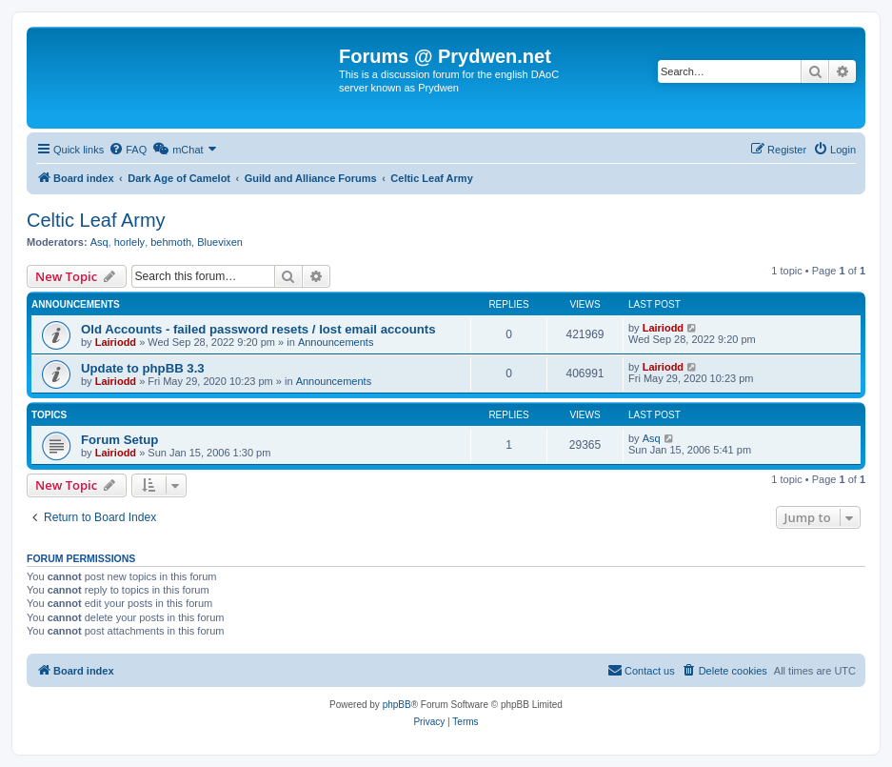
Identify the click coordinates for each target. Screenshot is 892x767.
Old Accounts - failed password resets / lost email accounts (258, 329)
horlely (129, 242)
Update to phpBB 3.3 (143, 368)
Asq (99, 242)
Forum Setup (119, 440)
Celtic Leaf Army (96, 220)
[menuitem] (128, 149)
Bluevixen (220, 242)
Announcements (336, 342)
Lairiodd (115, 342)
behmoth (170, 242)
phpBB (397, 704)
